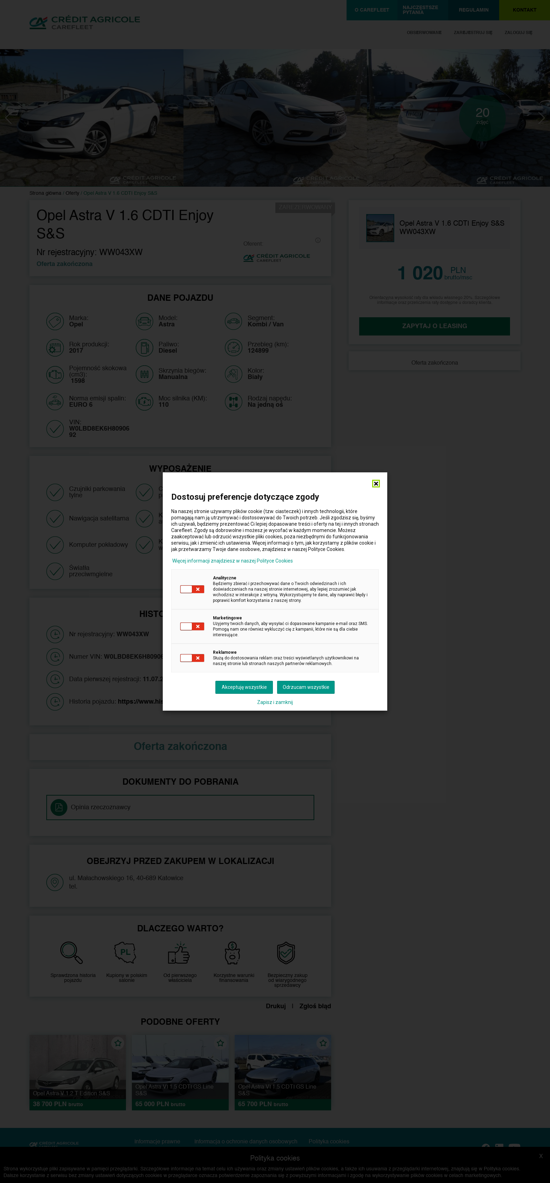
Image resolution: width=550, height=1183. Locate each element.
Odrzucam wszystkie (306, 687)
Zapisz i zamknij (275, 702)
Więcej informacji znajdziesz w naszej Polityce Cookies (232, 561)
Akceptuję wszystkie (244, 687)
